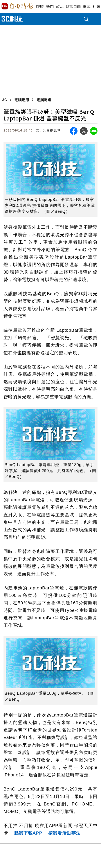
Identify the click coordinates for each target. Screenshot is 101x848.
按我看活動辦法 (64, 833)
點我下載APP (28, 833)
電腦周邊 (43, 100)
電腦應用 (21, 100)
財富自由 (73, 6)
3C (4, 100)
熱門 (50, 6)
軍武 (86, 6)
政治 (60, 6)
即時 (40, 6)
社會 (96, 6)
